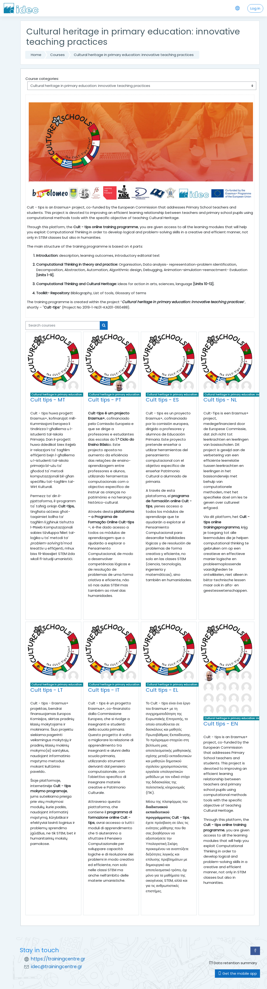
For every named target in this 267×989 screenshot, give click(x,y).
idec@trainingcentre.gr (56, 966)
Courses (57, 54)
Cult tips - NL (220, 399)
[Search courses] (62, 325)
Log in (255, 8)
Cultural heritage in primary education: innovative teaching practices (134, 54)
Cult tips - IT (104, 690)
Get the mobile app (237, 973)
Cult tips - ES (162, 399)
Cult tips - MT (47, 399)
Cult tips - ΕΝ (220, 723)
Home (36, 54)
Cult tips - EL (162, 690)
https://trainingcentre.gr (58, 959)
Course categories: (42, 78)
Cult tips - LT (46, 690)
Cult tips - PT (104, 399)
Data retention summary (233, 962)
